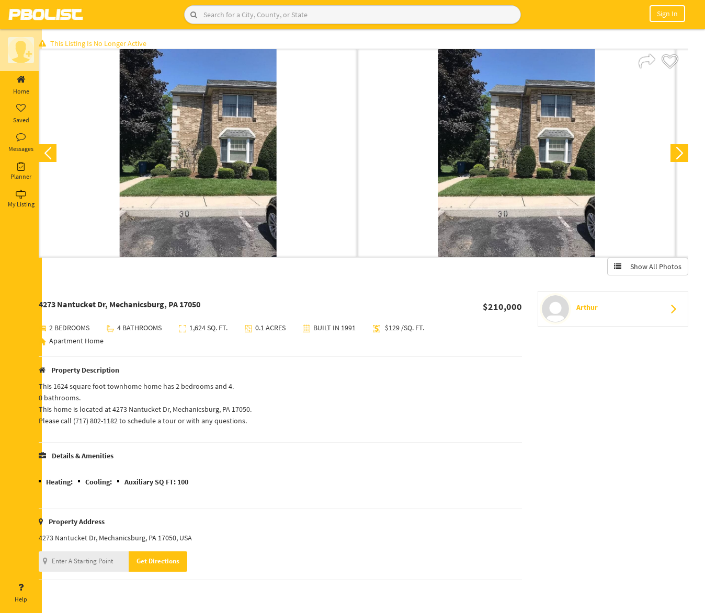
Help (21, 593)
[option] (209, 154)
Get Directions (168, 562)
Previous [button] (58, 155)
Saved (21, 114)
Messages (21, 143)
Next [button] (678, 155)
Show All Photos (646, 268)
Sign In (667, 13)
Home (21, 85)
